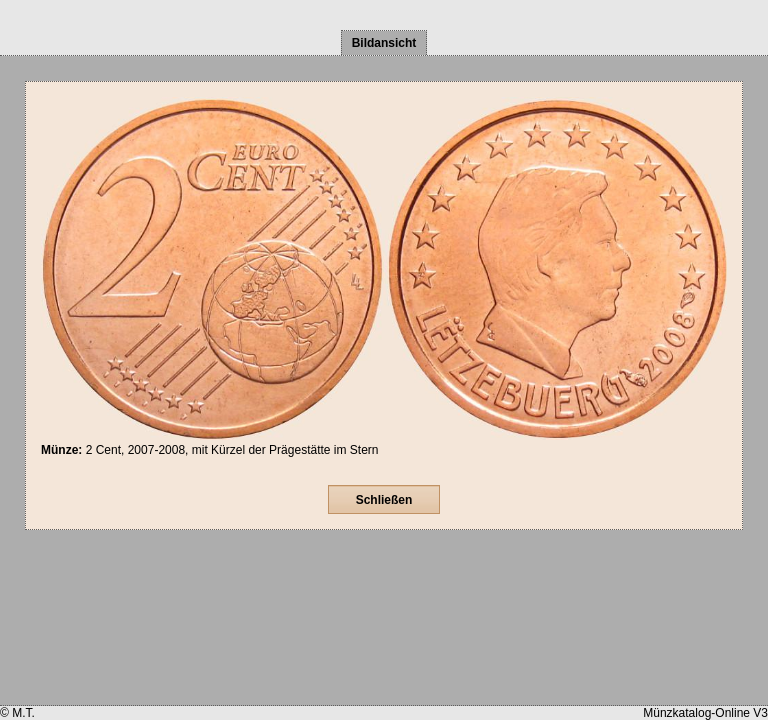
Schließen (384, 500)
